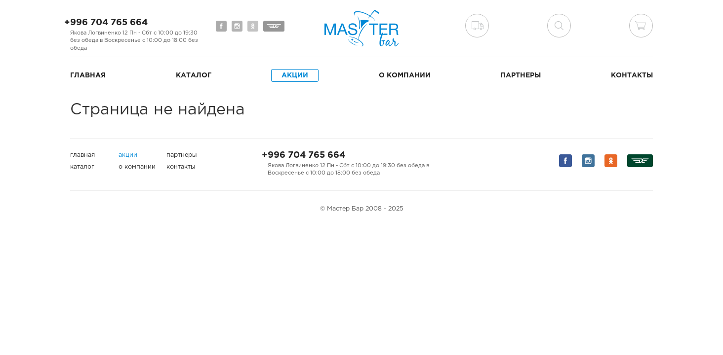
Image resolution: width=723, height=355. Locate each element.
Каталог (193, 75)
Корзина (641, 25)
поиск (559, 25)
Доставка (477, 25)
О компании (405, 75)
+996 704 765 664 (106, 23)
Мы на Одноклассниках (252, 26)
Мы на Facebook (221, 26)
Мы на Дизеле (273, 26)
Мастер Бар (361, 28)
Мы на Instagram (237, 26)
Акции (294, 75)
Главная (88, 75)
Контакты (632, 75)
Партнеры (520, 75)
